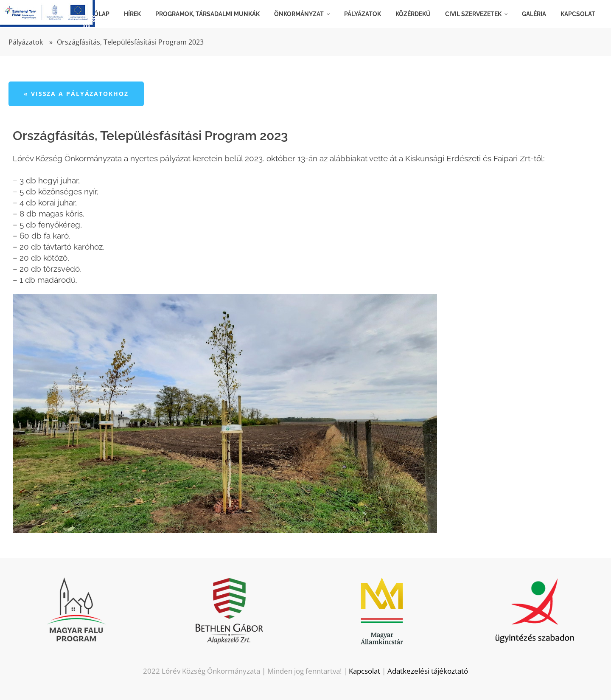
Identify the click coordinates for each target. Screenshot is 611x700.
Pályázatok (25, 42)
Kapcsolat (364, 671)
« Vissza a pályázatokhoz (76, 94)
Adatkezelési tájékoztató (427, 671)
